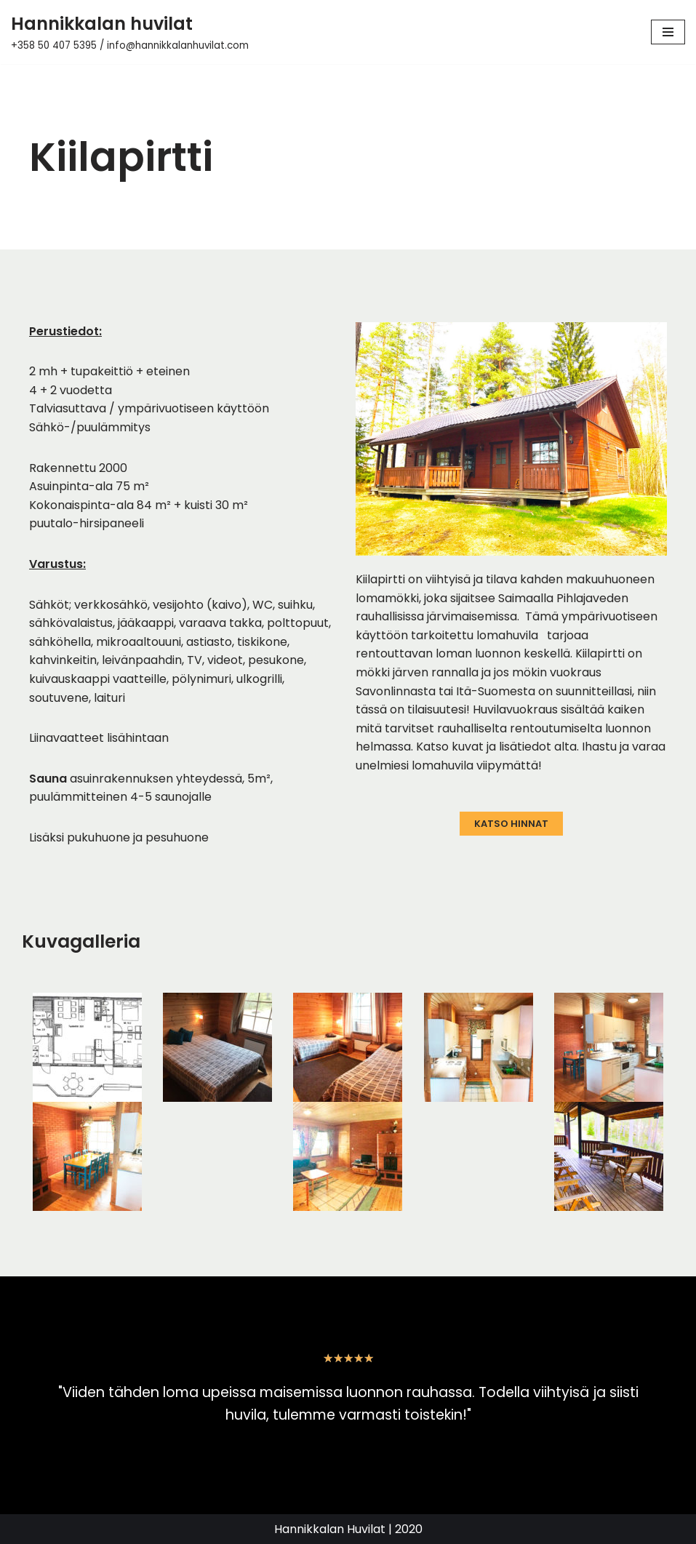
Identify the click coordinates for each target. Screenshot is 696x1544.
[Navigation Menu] (668, 32)
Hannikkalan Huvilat (329, 1529)
